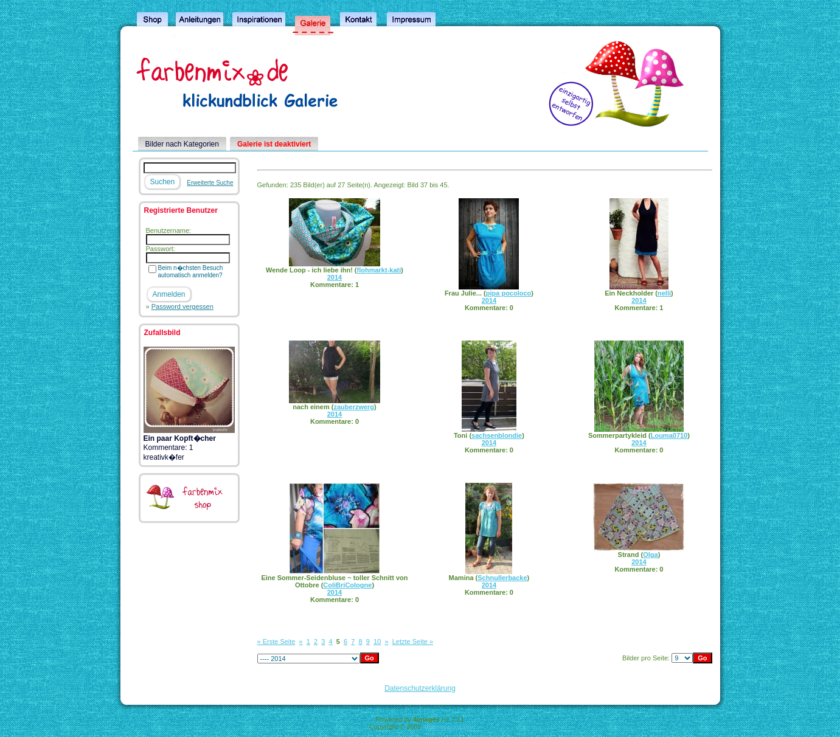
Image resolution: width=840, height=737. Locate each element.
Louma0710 (669, 435)
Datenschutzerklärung (420, 688)
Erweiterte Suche (210, 182)
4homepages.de (447, 726)
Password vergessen (182, 306)
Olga (650, 554)
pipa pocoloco (509, 293)
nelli (664, 293)
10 (377, 641)
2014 (334, 277)
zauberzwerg (353, 406)
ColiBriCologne (347, 585)
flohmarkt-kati (379, 270)
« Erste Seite (276, 641)
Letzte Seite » (412, 641)
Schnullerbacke (502, 577)
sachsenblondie (496, 435)
